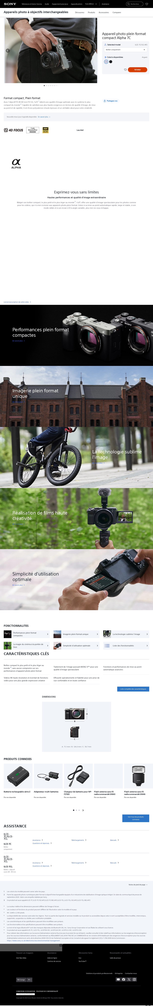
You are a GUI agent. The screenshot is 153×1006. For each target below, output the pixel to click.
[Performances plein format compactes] (27, 634)
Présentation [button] (28, 92)
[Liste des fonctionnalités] (126, 646)
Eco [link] (80, 958)
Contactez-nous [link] (131, 973)
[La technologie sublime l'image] (126, 634)
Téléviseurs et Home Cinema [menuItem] (32, 4)
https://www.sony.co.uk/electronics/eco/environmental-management (33, 941)
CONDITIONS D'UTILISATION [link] (25, 991)
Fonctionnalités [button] (43, 92)
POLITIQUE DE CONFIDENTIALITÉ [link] (47, 991)
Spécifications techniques (64, 92)
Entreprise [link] (119, 973)
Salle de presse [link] (115, 958)
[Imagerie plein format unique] (76, 634)
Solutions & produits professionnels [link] (99, 973)
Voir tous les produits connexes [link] (136, 818)
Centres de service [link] (54, 961)
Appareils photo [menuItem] (76, 4)
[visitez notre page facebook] (123, 979)
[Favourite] (125, 69)
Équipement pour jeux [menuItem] (60, 4)
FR (29, 980)
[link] (79, 12)
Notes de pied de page (137, 885)
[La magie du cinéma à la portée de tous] (27, 646)
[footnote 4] (11, 667)
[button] (8, 51)
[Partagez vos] (110, 101)
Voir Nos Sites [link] (21, 958)
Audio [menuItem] (47, 4)
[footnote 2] (21, 104)
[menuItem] (105, 4)
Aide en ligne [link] (52, 958)
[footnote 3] (75, 201)
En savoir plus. (44, 117)
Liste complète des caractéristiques (133, 689)
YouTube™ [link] (83, 961)
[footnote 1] (39, 101)
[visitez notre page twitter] (128, 979)
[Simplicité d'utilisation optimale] (76, 646)
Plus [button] (79, 92)
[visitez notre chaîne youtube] (118, 979)
